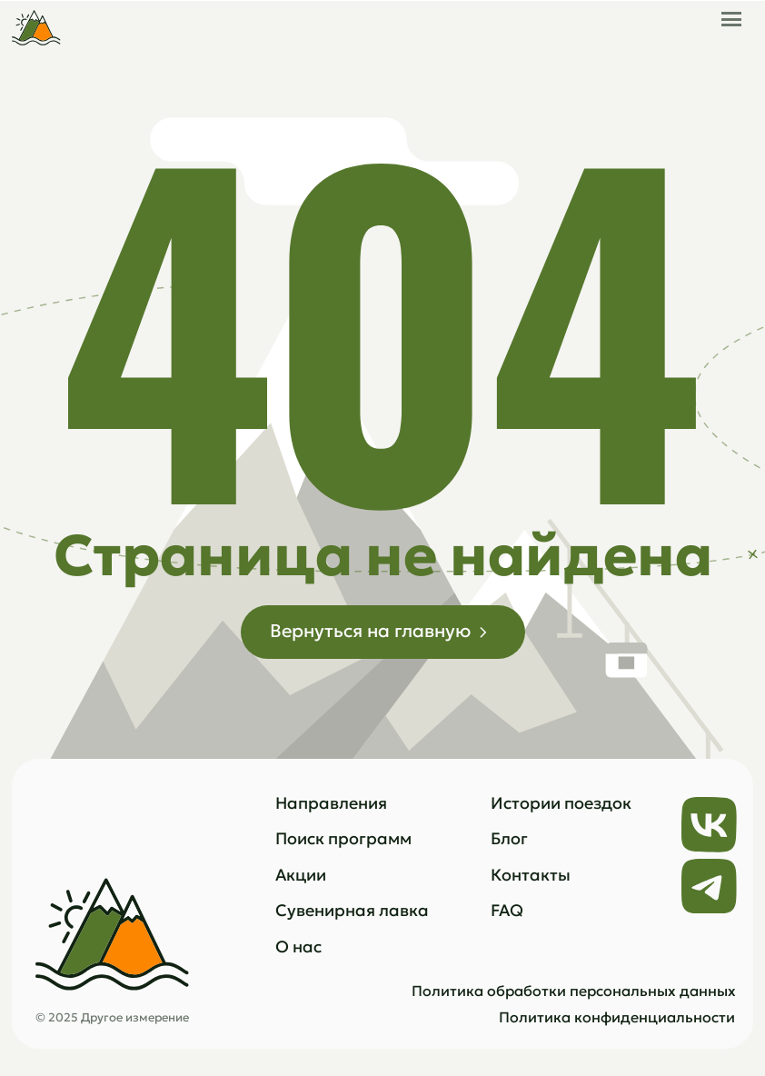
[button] (731, 13)
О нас (298, 946)
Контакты (531, 874)
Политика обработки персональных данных (574, 991)
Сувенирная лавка (352, 910)
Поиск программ (343, 838)
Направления (331, 802)
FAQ (507, 910)
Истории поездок (561, 802)
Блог (509, 838)
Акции (300, 874)
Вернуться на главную (370, 631)
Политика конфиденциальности (617, 1017)
